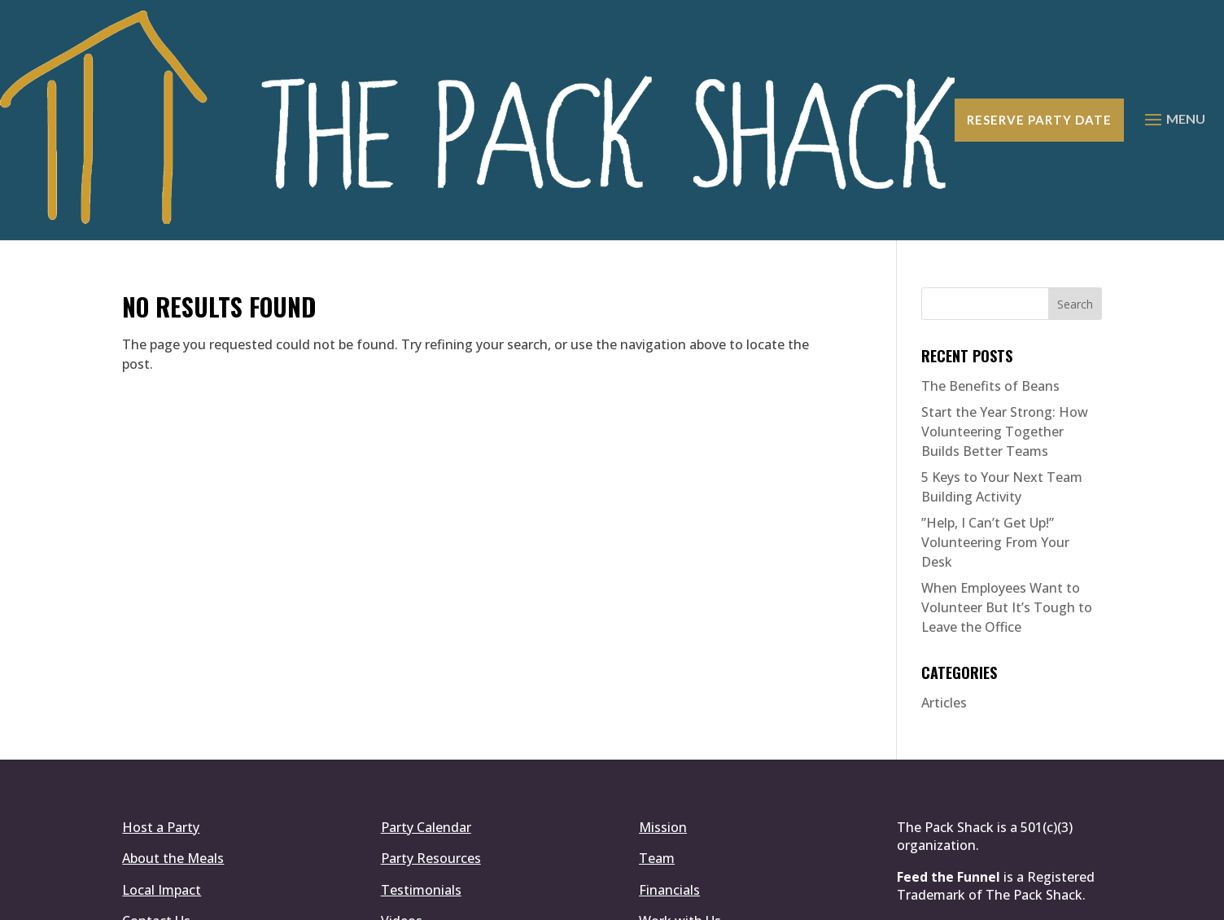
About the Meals (173, 719)
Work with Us (680, 782)
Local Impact (161, 751)
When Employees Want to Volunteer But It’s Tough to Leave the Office (1006, 468)
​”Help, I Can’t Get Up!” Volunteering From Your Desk (995, 403)
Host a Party (160, 688)
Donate (145, 812)
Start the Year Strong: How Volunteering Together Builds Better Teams (1004, 292)
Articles (944, 563)
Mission (663, 688)
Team (657, 719)
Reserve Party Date (1038, 50)
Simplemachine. (583, 898)
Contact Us (156, 782)
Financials (669, 751)
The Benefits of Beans (990, 247)
